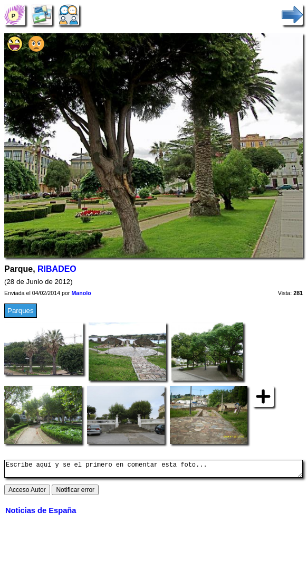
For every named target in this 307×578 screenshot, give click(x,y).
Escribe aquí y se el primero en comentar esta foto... (153, 470)
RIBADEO (56, 268)
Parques (20, 311)
